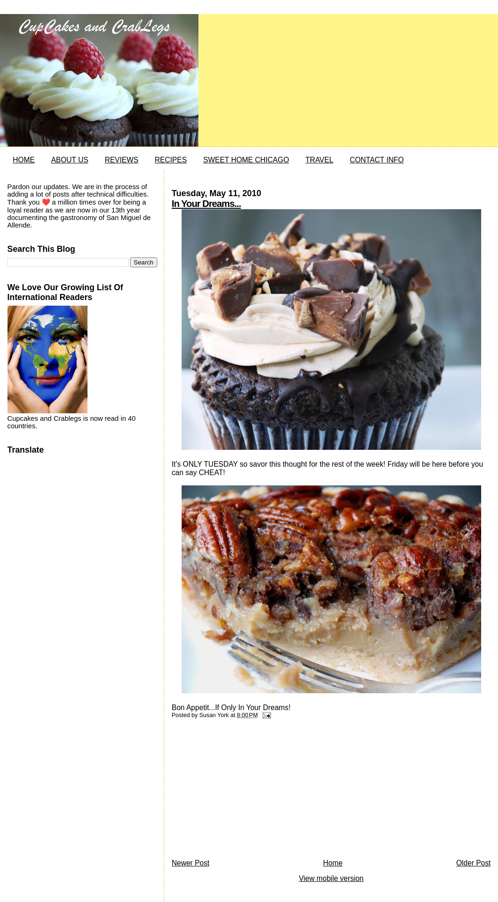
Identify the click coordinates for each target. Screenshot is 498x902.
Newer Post (191, 863)
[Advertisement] (242, 791)
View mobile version (331, 878)
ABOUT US (69, 160)
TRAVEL (320, 160)
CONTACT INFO (377, 160)
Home (333, 863)
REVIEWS (122, 160)
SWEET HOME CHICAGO (246, 160)
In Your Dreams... (206, 203)
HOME (24, 160)
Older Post (473, 863)
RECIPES (171, 160)
